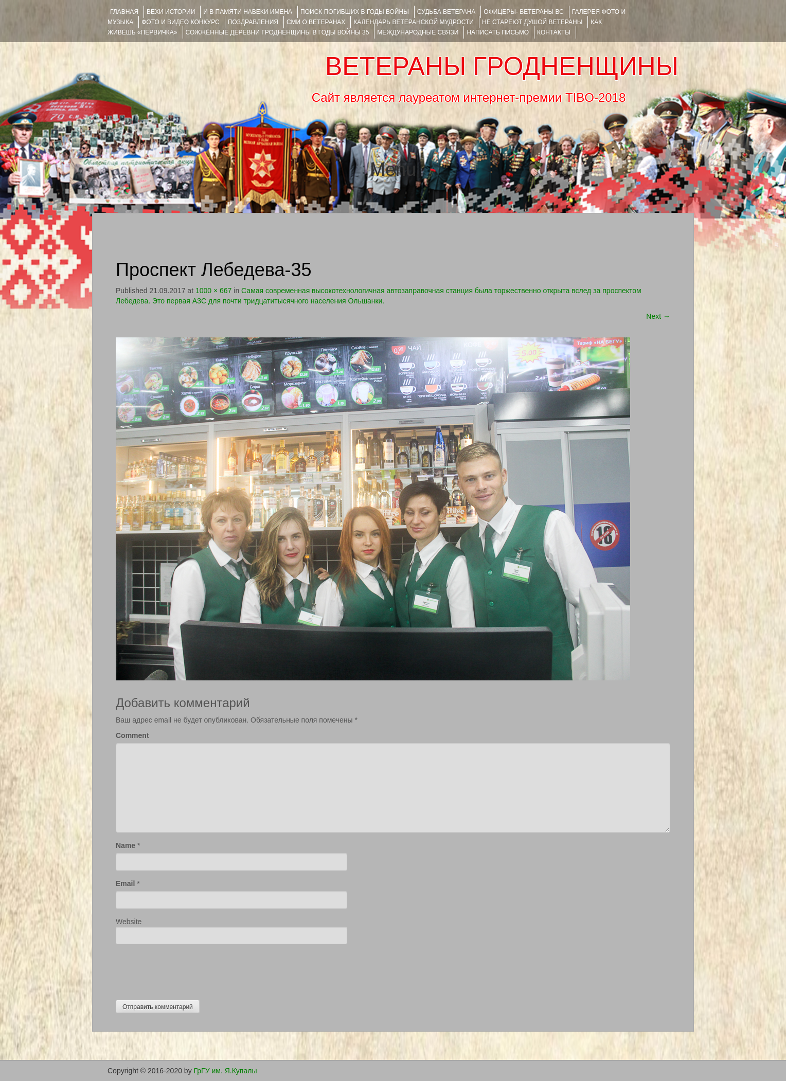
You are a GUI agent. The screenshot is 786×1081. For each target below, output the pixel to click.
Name (125, 845)
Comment (132, 735)
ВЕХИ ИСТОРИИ (171, 11)
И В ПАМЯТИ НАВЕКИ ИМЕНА (247, 11)
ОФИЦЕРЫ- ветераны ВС (523, 11)
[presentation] (194, 969)
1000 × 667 (213, 290)
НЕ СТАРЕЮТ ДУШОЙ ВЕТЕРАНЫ (532, 22)
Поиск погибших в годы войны (354, 11)
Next (658, 316)
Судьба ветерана (446, 11)
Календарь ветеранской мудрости (413, 22)
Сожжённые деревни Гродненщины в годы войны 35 (277, 32)
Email (125, 883)
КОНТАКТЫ (553, 32)
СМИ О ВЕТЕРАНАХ (316, 22)
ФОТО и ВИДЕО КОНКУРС (180, 22)
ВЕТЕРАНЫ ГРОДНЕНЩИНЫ (501, 66)
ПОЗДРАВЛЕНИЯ (253, 22)
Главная (124, 11)
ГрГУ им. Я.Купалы (225, 1071)
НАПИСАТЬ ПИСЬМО (498, 32)
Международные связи (417, 32)
